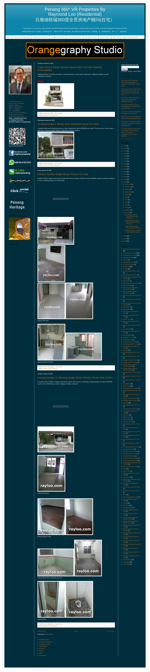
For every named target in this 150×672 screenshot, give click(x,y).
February (128, 210)
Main (8, 37)
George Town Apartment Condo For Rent (130, 365)
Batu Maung (126, 307)
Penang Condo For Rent (130, 451)
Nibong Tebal (127, 417)
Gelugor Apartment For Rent (131, 352)
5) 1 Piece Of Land (128, 264)
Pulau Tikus (126, 477)
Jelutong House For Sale (130, 409)
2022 (125, 156)
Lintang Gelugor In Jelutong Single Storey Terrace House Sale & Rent (75, 377)
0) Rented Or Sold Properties (50, 115)
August (127, 194)
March (127, 207)
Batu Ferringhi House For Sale (132, 299)
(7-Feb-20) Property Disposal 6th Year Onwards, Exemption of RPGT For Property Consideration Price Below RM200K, (131, 132)
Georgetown (56, 165)
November (128, 187)
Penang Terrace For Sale (130, 466)
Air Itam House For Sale (130, 275)
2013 (125, 179)
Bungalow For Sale (128, 337)
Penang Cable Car (128, 449)
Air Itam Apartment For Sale (131, 271)
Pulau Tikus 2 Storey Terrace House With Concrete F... (131, 216)
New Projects (104, 37)
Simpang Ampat (127, 507)
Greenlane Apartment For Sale (132, 390)
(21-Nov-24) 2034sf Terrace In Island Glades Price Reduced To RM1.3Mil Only (130, 106)
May (126, 202)
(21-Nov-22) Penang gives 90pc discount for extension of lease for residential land (131, 123)
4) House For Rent (47, 165)
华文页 (41, 651)
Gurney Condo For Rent (130, 398)
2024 (125, 151)
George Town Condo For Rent (132, 372)
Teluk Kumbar (127, 559)
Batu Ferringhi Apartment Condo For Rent (130, 288)
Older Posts (110, 631)
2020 (125, 161)
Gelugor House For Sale (130, 362)
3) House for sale (47, 368)
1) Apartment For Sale (129, 253)
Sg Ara (125, 503)
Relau (124, 494)
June (126, 199)
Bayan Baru (126, 309)
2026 (125, 146)
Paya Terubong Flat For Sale (131, 424)
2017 (125, 169)
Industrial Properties (75, 37)
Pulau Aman (126, 471)
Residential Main (44, 639)
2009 (125, 241)
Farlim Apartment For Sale (130, 344)
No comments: (59, 113)
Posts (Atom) (49, 634)
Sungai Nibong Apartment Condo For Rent (130, 518)
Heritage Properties (58, 37)
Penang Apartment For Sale (131, 439)
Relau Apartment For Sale (130, 497)
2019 (125, 164)
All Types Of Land (91, 37)
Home (76, 631)
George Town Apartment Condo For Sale (130, 369)
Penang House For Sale (130, 460)
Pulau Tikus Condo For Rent (131, 487)
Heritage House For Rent (130, 400)
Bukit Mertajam (127, 335)
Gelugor (125, 350)
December (128, 184)
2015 (125, 174)
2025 (125, 148)
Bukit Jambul (127, 329)
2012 (125, 182)
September (128, 192)
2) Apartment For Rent (129, 255)
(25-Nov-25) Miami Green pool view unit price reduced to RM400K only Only (130, 99)
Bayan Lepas (127, 319)
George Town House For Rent (132, 376)
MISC (40, 653)
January (127, 212)
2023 (125, 153)
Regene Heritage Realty (130, 37)
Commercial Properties (21, 37)
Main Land (126, 415)
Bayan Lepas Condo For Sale (131, 325)
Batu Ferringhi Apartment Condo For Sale (130, 292)
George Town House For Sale (131, 380)
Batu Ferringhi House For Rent (132, 295)
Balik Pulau (126, 281)
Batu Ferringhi (127, 285)
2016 (125, 171)
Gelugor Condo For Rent (130, 360)
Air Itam (125, 269)
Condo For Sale (127, 339)
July (126, 197)
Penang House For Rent (130, 458)
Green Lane (126, 386)
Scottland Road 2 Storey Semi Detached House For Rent (68, 124)
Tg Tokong (126, 564)
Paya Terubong (127, 421)
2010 (125, 238)
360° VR (115, 37)
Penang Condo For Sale (130, 453)
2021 (125, 159)
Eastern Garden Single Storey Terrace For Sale (63, 174)
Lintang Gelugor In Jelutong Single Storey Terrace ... (133, 231)
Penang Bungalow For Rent (131, 443)
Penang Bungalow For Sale (131, 447)
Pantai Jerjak (127, 419)
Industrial (42, 648)
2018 (125, 166)
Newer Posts (42, 631)
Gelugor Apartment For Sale (131, 356)
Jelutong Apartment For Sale (131, 405)
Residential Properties (40, 37)
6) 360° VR (126, 266)
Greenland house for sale (130, 388)
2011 (125, 236)
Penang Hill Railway (129, 456)
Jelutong (54, 368)
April (126, 205)
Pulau (124, 469)
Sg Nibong (126, 505)
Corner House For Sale (130, 342)
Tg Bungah (126, 562)
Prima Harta (42, 655)
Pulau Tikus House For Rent (131, 491)
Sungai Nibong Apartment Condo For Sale (130, 522)
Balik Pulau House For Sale (131, 283)
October (127, 189)
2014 (125, 177)
